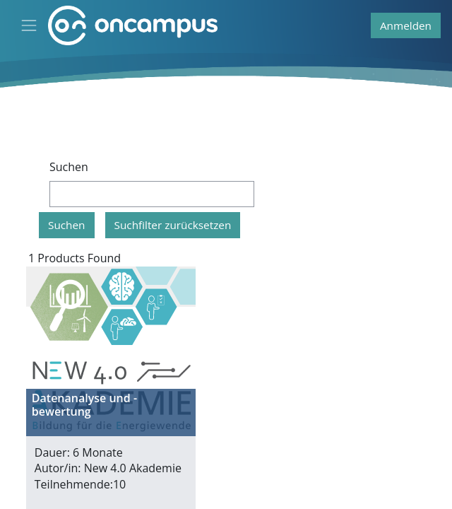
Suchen (68, 167)
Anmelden (406, 25)
